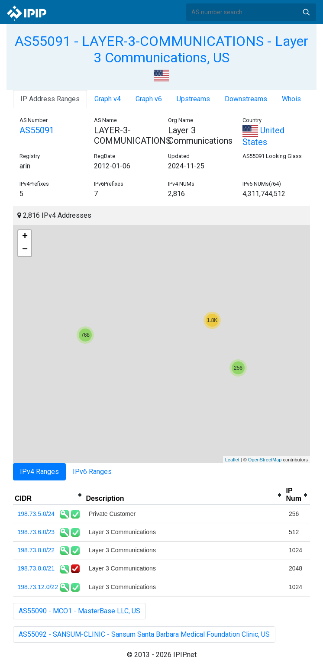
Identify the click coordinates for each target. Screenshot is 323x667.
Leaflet (232, 459)
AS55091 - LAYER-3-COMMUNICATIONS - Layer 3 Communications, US (161, 49)
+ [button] (25, 236)
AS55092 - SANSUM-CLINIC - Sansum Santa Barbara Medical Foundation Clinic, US (144, 634)
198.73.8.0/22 (36, 550)
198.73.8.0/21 (36, 568)
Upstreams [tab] (193, 99)
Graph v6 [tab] (149, 99)
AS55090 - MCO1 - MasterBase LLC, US (79, 611)
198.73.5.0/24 (36, 513)
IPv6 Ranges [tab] (92, 471)
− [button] (25, 249)
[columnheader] (48, 495)
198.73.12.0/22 (38, 586)
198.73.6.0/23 (36, 531)
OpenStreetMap (265, 459)
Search (306, 12)
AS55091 (36, 130)
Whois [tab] (291, 99)
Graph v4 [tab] (107, 99)
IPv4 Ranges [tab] (39, 471)
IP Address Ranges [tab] (50, 99)
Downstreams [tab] (246, 99)
